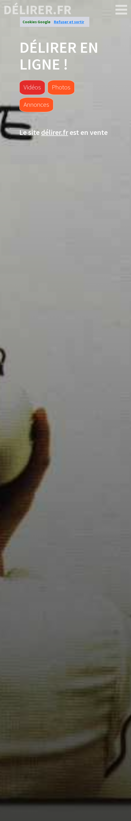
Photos (61, 87)
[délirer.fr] (121, 9)
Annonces (36, 104)
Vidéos (32, 87)
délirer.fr (37, 9)
